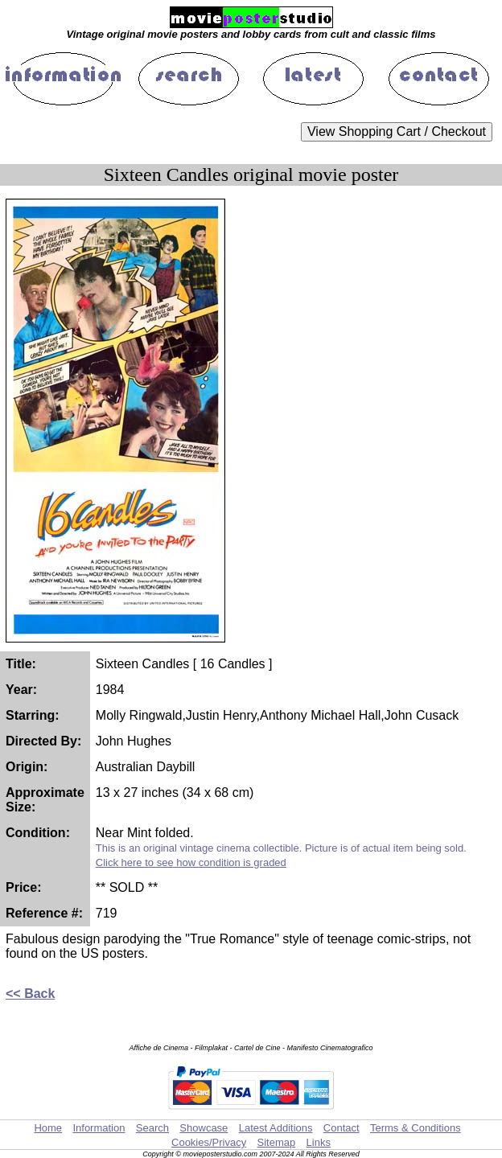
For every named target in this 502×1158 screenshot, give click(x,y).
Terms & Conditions (415, 1128)
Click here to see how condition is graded (191, 862)
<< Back (30, 993)
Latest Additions (276, 1128)
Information (98, 1128)
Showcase (203, 1128)
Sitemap (276, 1142)
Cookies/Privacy (208, 1142)
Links (319, 1142)
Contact (341, 1128)
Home (48, 1128)
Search (152, 1128)
